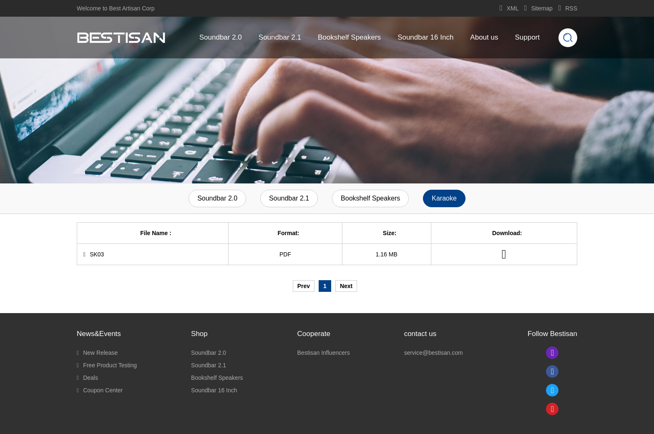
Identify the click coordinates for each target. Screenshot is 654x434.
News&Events (99, 334)
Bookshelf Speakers (349, 37)
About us (484, 37)
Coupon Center (100, 390)
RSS (567, 8)
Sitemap (538, 8)
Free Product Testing (107, 365)
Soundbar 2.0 (220, 37)
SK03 (93, 254)
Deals (87, 377)
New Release (97, 352)
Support (527, 37)
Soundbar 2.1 (280, 37)
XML (509, 8)
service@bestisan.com (433, 352)
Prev (303, 286)
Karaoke (444, 198)
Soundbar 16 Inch (425, 37)
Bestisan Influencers (323, 352)
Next (346, 286)
